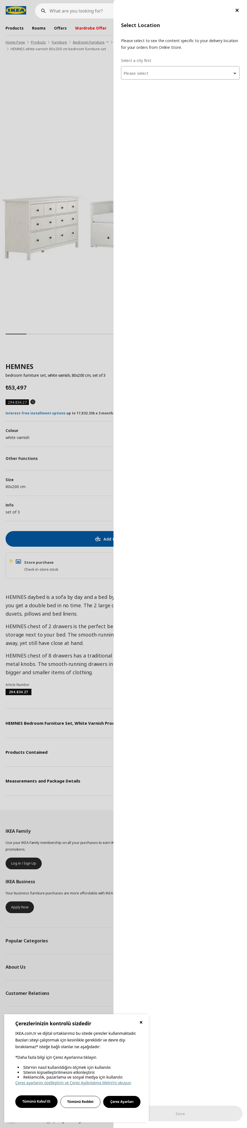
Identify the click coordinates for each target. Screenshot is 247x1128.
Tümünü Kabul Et (36, 1101)
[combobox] (180, 73)
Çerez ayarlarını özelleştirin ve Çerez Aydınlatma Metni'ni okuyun (73, 1082)
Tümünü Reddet (80, 1101)
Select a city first (136, 60)
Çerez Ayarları (122, 1101)
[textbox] (180, 73)
